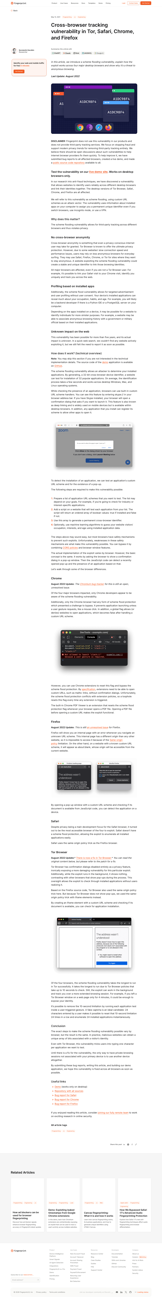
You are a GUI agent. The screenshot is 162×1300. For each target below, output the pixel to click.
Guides (93, 1263)
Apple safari (124, 1203)
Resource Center (97, 1254)
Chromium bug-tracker (92, 584)
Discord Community (119, 1267)
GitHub (58, 365)
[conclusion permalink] (50, 1026)
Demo (101, 3)
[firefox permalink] (50, 722)
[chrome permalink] (50, 578)
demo (105, 362)
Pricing (108, 3)
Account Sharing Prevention (76, 1261)
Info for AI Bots (137, 1260)
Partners (135, 1267)
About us (135, 1254)
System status (137, 1270)
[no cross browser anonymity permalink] (50, 237)
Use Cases (64, 3)
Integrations (54, 1266)
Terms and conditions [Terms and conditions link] (57, 1292)
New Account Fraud (77, 1254)
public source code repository (69, 162)
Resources (74, 3)
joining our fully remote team (113, 1112)
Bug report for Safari (65, 1095)
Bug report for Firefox (66, 1103)
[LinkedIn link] (121, 1292)
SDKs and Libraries (119, 1260)
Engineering (81, 17)
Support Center (96, 1270)
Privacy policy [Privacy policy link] (41, 1292)
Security (135, 1273)
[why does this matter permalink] (50, 219)
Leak (71, 1203)
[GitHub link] (130, 1292)
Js (74, 17)
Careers (139, 1257)
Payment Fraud (75, 1269)
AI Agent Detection (56, 1263)
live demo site (98, 171)
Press (134, 1263)
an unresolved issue (97, 727)
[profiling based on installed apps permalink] (50, 286)
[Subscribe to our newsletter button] (38, 1279)
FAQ (92, 1267)
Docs (83, 3)
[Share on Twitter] (128, 1144)
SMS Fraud (74, 1266)
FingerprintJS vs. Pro (57, 1269)
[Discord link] (117, 1292)
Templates (91, 3)
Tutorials (115, 1257)
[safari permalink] (50, 821)
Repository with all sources (69, 1091)
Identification (54, 1276)
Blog (92, 1257)
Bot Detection (75, 1281)
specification (88, 689)
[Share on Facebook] (133, 1144)
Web (101, 1203)
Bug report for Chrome (67, 1099)
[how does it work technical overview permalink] (50, 353)
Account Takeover (77, 1257)
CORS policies (70, 547)
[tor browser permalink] (50, 852)
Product (54, 3)
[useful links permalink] (50, 1081)
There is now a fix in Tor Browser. (94, 858)
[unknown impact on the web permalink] (50, 332)
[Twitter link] (126, 1292)
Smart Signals (55, 1259)
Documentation (117, 1254)
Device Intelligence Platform (56, 1255)
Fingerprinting (67, 17)
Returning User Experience (75, 1277)
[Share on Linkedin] (124, 1144)
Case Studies (96, 1260)
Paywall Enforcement (78, 1272)
